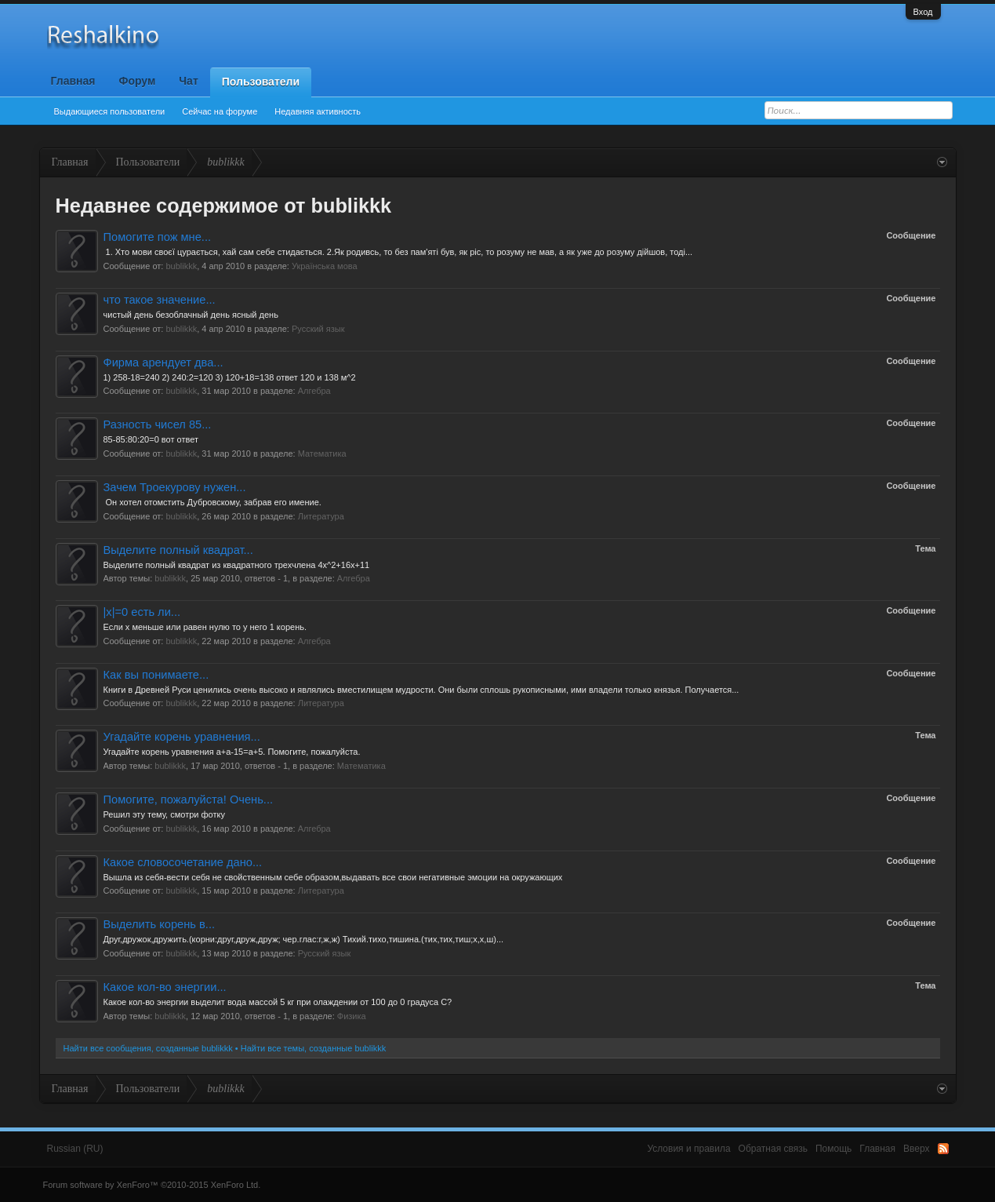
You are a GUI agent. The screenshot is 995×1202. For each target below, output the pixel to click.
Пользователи (261, 81)
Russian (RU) (75, 1148)
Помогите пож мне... (157, 237)
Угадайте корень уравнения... (181, 736)
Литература (321, 516)
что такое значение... (159, 299)
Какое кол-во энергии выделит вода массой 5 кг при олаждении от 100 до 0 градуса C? (277, 1002)
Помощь (833, 1148)
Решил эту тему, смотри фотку (164, 814)
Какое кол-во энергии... (165, 987)
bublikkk (181, 266)
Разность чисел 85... (157, 424)
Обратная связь (773, 1148)
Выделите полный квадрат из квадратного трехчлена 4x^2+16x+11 (236, 565)
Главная (73, 81)
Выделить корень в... (159, 924)
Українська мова (325, 266)
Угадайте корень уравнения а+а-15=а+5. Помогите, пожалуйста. (232, 751)
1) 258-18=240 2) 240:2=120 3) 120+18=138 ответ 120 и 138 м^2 (229, 377)
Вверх (916, 1148)
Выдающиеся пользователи (109, 111)
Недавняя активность (317, 111)
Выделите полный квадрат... (178, 550)
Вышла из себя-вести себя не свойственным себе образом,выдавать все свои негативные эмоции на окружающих (333, 877)
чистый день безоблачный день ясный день (190, 314)
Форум (136, 81)
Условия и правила (688, 1148)
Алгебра (314, 390)
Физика (351, 1016)
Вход (923, 11)
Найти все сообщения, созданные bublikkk (148, 1048)
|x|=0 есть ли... (142, 612)
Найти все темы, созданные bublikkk (313, 1048)
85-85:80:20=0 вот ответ (150, 439)
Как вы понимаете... (156, 674)
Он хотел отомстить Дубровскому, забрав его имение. (212, 502)
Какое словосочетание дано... (183, 862)
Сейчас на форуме (219, 111)
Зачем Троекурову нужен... (174, 487)
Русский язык (318, 328)
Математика (322, 453)
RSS (943, 1148)
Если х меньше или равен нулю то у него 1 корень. (205, 627)
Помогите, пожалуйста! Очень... (188, 799)
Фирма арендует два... (163, 362)
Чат (188, 81)
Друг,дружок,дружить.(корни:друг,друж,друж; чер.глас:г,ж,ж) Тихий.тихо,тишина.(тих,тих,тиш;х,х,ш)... (303, 939)
